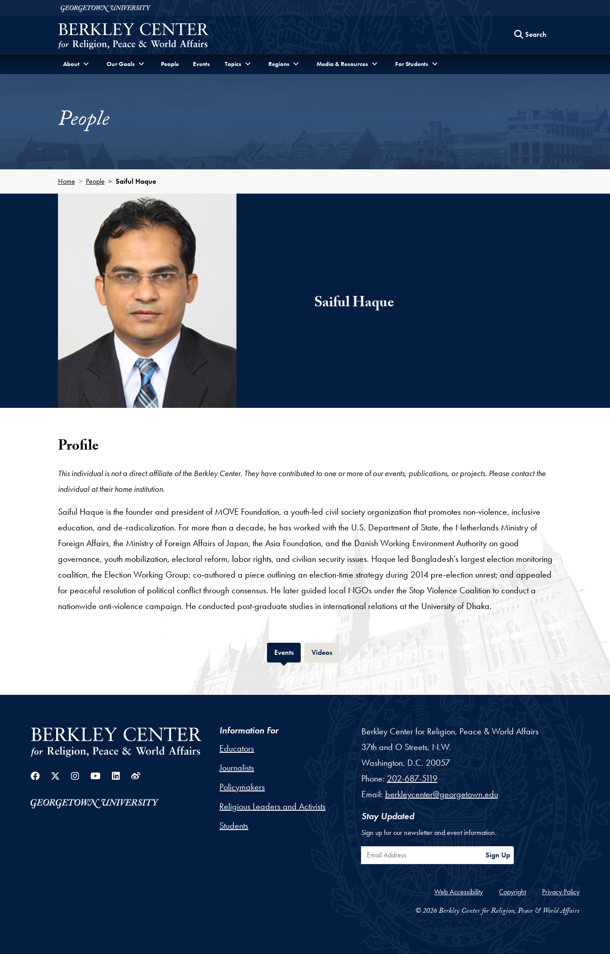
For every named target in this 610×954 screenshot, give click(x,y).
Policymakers (242, 787)
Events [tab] (287, 651)
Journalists (236, 767)
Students (233, 825)
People (170, 64)
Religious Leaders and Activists (272, 806)
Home (66, 181)
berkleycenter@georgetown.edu (441, 794)
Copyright (512, 892)
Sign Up (497, 855)
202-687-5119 (412, 778)
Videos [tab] (325, 651)
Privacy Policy (560, 892)
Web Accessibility (458, 892)
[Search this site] (530, 34)
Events (201, 64)
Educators (236, 748)
